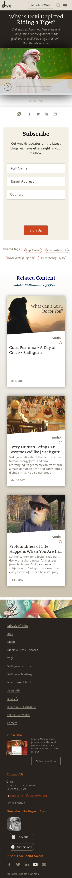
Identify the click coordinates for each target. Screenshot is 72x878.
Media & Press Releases (22, 650)
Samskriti (13, 690)
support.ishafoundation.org (28, 795)
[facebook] (29, 114)
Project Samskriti (18, 714)
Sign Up (36, 230)
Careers (12, 723)
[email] (54, 114)
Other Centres (16, 803)
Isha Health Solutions (21, 706)
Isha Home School (19, 682)
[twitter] (38, 114)
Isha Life (12, 698)
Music (11, 641)
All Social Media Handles (23, 874)
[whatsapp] (19, 114)
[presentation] (36, 210)
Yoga (10, 658)
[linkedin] (46, 114)
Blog (10, 633)
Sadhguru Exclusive (19, 666)
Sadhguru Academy (19, 674)
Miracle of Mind (17, 625)
